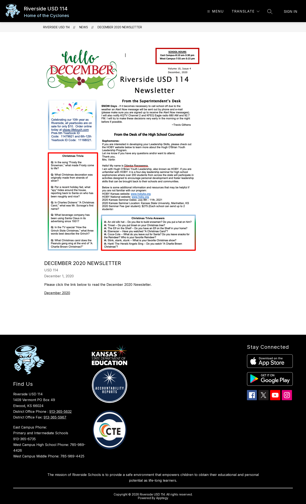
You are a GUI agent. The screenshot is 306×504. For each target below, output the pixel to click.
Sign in (290, 11)
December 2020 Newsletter (120, 27)
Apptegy (162, 498)
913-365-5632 (60, 411)
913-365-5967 (55, 417)
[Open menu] (215, 11)
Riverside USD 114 (56, 27)
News (83, 27)
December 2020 (57, 293)
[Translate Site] (246, 11)
